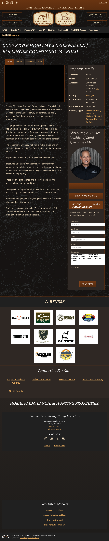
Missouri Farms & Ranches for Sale (94, 119)
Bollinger (90, 95)
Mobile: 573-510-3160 (86, 196)
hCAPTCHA (74, 268)
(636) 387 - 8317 (97, 14)
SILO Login (103, 3)
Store (96, 22)
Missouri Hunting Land (54, 510)
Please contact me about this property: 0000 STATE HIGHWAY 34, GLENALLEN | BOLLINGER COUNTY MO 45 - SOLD (88, 259)
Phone (73, 244)
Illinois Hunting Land (54, 520)
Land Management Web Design (29, 538)
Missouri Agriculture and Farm (54, 515)
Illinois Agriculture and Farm (54, 525)
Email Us (12, 14)
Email (72, 237)
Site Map (47, 446)
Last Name (74, 229)
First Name (74, 221)
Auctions (12, 22)
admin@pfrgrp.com (54, 429)
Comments (74, 252)
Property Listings (13, 35)
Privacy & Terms (59, 446)
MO (97, 88)
